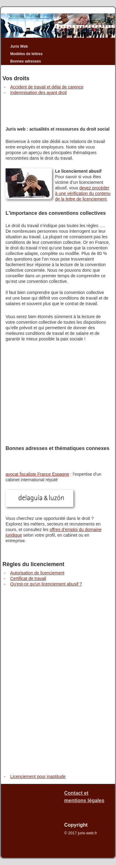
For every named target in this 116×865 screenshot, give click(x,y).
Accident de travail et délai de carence (47, 86)
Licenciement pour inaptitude (38, 776)
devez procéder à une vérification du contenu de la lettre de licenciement (82, 193)
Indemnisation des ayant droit (38, 92)
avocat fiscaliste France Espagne (37, 474)
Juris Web (19, 46)
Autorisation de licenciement (37, 572)
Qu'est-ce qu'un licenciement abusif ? (46, 584)
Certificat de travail (28, 578)
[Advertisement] (58, 107)
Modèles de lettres (26, 54)
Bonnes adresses (25, 61)
